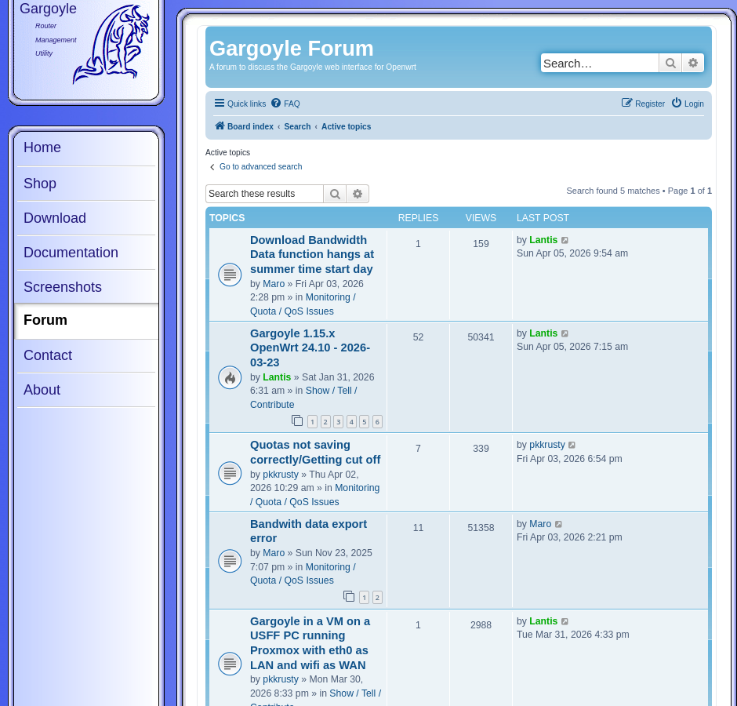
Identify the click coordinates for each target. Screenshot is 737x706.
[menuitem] (285, 104)
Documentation (71, 252)
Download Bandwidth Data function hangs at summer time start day (312, 254)
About (42, 390)
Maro (274, 283)
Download (55, 218)
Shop (40, 183)
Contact (48, 355)
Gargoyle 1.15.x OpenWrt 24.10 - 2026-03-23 (310, 348)
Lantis (543, 240)
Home (42, 147)
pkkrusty (281, 474)
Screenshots (63, 287)
